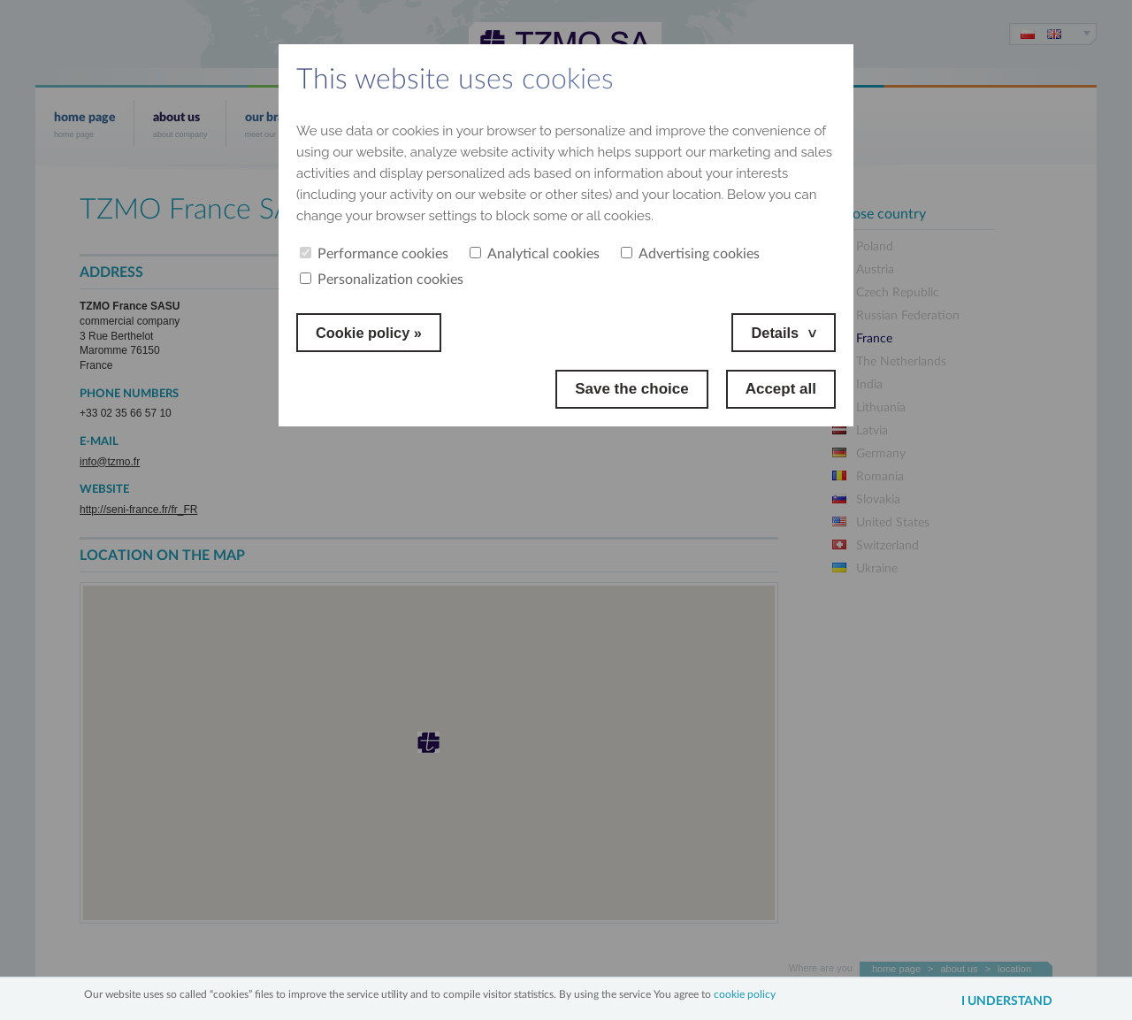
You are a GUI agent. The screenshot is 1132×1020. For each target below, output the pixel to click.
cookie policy (745, 993)
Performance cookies (374, 254)
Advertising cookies (690, 254)
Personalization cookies (381, 279)
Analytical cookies (535, 254)
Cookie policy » (371, 332)
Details (774, 332)
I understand (1002, 1001)
